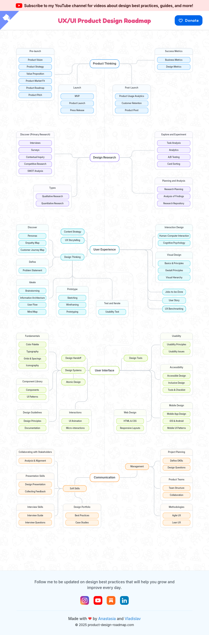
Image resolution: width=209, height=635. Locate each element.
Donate (189, 20)
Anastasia (107, 618)
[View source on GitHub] (9, 21)
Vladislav (133, 618)
